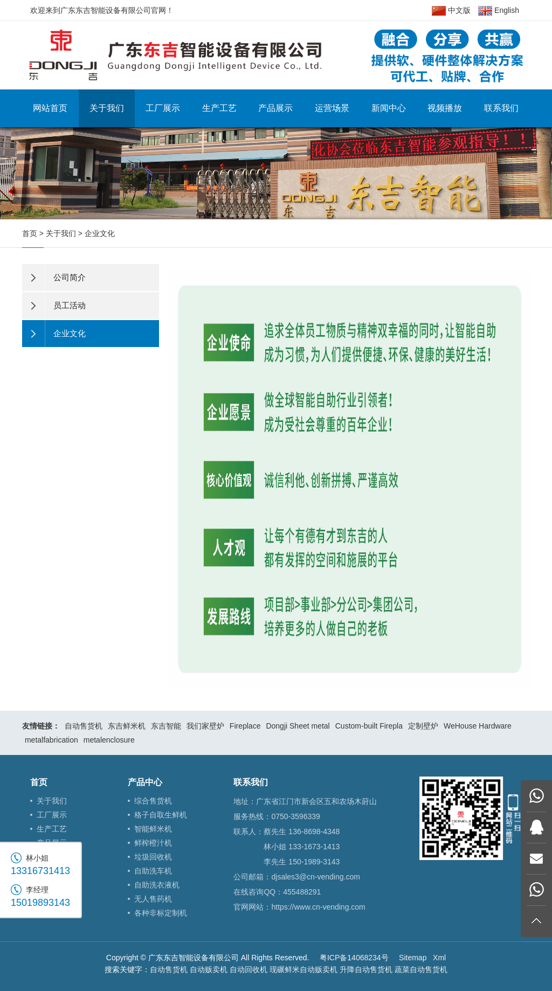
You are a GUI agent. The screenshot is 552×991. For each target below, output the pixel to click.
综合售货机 (153, 800)
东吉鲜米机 (127, 726)
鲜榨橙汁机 (153, 842)
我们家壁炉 (205, 726)
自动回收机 (248, 969)
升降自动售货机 (366, 969)
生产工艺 (219, 108)
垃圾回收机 (153, 857)
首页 (29, 233)
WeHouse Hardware (478, 726)
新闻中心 (388, 108)
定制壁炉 (423, 726)
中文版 (451, 11)
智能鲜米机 (153, 828)
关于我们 (106, 108)
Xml (439, 957)
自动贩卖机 (208, 969)
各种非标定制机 (160, 913)
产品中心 (145, 782)
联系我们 (501, 108)
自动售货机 (83, 726)
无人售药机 (153, 899)
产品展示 (275, 108)
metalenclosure (109, 740)
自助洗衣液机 (157, 885)
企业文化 (100, 233)
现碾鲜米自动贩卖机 (303, 969)
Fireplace (245, 726)
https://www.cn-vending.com (318, 907)
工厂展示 (163, 108)
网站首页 (50, 108)
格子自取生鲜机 (160, 814)
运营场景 (332, 108)
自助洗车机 (153, 871)
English (498, 11)
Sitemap (412, 957)
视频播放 (444, 108)
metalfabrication (51, 740)
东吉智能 (166, 726)
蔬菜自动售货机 (421, 969)
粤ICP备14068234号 (354, 957)
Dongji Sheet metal (297, 726)
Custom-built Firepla (369, 726)
